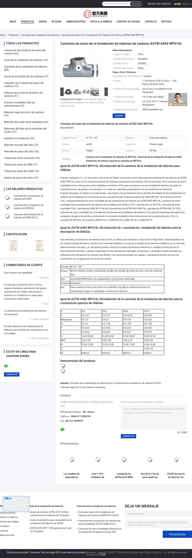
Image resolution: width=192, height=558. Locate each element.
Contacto (150, 21)
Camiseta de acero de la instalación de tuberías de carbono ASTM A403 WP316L (83, 102)
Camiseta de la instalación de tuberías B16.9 (92, 383)
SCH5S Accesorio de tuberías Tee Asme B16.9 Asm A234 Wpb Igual (176, 476)
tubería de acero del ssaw (18, 177)
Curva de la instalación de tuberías (23, 76)
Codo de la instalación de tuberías (23, 60)
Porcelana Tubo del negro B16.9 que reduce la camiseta (57, 552)
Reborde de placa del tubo (19, 151)
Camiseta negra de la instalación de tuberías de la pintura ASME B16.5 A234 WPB (98, 514)
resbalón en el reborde (16, 138)
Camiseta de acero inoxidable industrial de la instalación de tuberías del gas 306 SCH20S (99, 530)
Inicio (13, 21)
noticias (166, 21)
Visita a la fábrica (101, 21)
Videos (43, 21)
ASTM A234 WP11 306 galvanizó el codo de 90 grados (51, 530)
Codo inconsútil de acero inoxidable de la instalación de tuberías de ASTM (51, 522)
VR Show (56, 21)
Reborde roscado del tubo (18, 144)
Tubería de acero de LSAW (19, 171)
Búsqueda (136, 4)
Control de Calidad (128, 21)
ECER (103, 554)
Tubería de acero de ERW (18, 164)
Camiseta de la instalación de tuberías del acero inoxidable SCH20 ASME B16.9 (99, 522)
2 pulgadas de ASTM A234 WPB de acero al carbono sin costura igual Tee (124, 476)
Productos (27, 21)
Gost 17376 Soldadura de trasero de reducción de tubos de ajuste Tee (97, 476)
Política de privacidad (17, 552)
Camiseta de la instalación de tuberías (40, 35)
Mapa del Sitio (7, 535)
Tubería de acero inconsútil (19, 158)
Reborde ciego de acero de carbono (24, 112)
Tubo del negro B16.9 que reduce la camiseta (82, 387)
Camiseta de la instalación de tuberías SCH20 (138, 383)
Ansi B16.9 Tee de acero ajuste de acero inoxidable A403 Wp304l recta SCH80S (149, 476)
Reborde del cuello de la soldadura (23, 122)
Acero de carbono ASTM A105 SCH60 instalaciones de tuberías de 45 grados (49, 514)
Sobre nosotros (75, 21)
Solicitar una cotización (159, 3)
